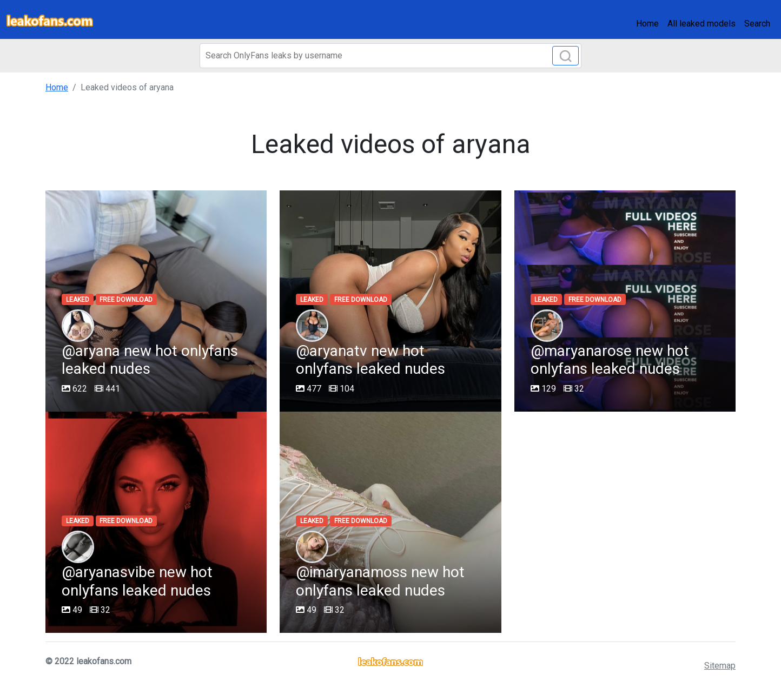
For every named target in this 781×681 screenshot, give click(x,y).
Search (757, 23)
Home (647, 23)
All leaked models (701, 23)
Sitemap (720, 665)
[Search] (390, 55)
